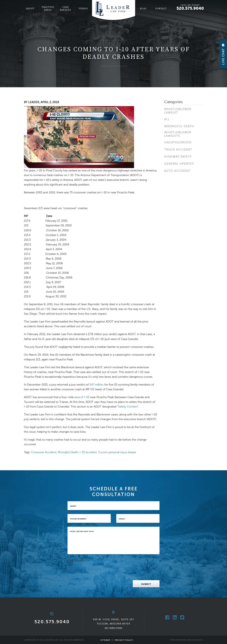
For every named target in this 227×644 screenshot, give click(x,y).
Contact (161, 8)
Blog (143, 8)
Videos (83, 8)
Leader (33, 102)
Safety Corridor (127, 406)
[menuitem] (30, 8)
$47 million (97, 384)
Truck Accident (178, 149)
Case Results (65, 8)
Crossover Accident (43, 452)
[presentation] (91, 570)
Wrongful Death (68, 452)
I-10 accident (88, 452)
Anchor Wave (195, 640)
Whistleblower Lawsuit (177, 111)
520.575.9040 (190, 8)
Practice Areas (48, 8)
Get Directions (113, 628)
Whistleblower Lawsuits (177, 134)
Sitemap (105, 640)
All (167, 119)
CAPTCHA (75, 561)
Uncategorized (177, 142)
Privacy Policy (124, 640)
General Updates (179, 163)
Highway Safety (178, 156)
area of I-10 (81, 397)
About (30, 8)
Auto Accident (177, 170)
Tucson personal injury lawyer (117, 452)
